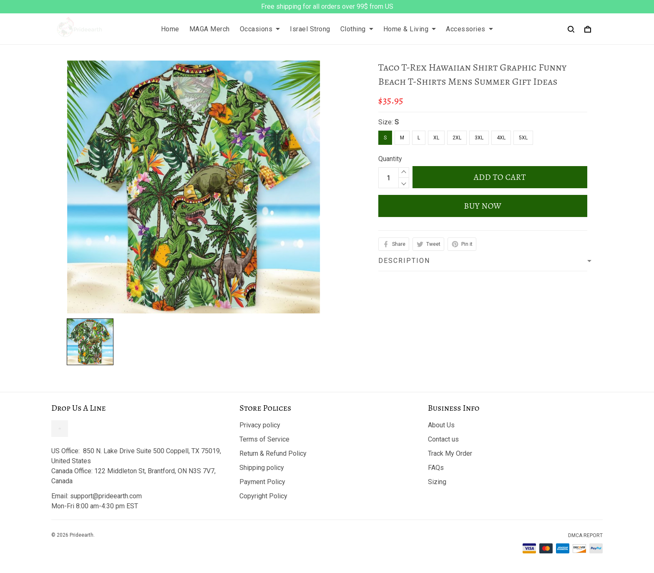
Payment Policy (262, 482)
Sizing (437, 482)
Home (170, 29)
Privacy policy (259, 425)
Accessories (469, 29)
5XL (523, 138)
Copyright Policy (263, 496)
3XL (479, 138)
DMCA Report (585, 535)
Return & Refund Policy (273, 453)
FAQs (436, 468)
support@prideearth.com (106, 496)
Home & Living (409, 29)
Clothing (356, 29)
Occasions (260, 29)
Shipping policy (261, 468)
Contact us (443, 439)
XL (436, 138)
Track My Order (450, 453)
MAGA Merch (209, 29)
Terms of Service (264, 439)
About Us (441, 425)
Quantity (390, 159)
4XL (501, 138)
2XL (457, 138)
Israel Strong (310, 29)
